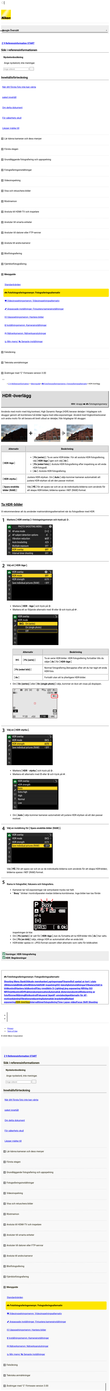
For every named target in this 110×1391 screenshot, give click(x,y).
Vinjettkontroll (14, 991)
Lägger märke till (10, 128)
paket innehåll (9, 97)
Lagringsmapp (54, 981)
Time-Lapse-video (66, 1002)
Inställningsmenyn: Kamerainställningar (26, 325)
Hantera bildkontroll (26, 988)
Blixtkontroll (31, 995)
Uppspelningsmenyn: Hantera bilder (24, 317)
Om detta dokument (12, 107)
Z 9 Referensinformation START (18, 43)
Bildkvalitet (23, 985)
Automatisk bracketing (53, 998)
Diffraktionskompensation (35, 991)
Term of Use (12, 1031)
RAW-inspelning (48, 985)
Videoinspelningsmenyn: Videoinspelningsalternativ (32, 300)
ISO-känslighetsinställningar (71, 985)
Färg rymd (41, 988)
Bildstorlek (34, 985)
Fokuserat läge (44, 995)
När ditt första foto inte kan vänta (19, 87)
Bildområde (11, 985)
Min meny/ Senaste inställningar (24, 341)
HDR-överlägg (23, 1002)
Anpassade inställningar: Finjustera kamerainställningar (34, 309)
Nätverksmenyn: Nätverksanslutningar (25, 333)
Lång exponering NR (73, 988)
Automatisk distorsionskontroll (64, 991)
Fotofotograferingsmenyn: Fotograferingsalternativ (32, 292)
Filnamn (66, 981)
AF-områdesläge (60, 995)
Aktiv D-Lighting (55, 988)
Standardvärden (13, 284)
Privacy (10, 1028)
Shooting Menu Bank (14, 981)
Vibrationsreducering (31, 998)
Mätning (20, 995)
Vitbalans (90, 985)
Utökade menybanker (36, 981)
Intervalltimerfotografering (43, 1002)
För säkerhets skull (11, 118)
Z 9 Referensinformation (18, 384)
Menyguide (35, 384)
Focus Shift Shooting (87, 1002)
